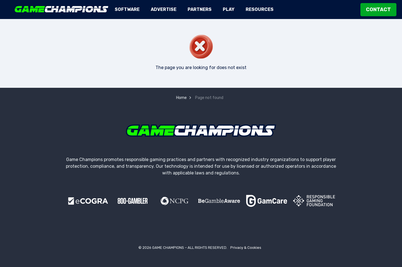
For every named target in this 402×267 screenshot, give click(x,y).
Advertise (163, 9)
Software (127, 9)
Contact (378, 9)
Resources (260, 9)
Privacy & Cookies (245, 247)
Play (228, 9)
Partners (200, 9)
